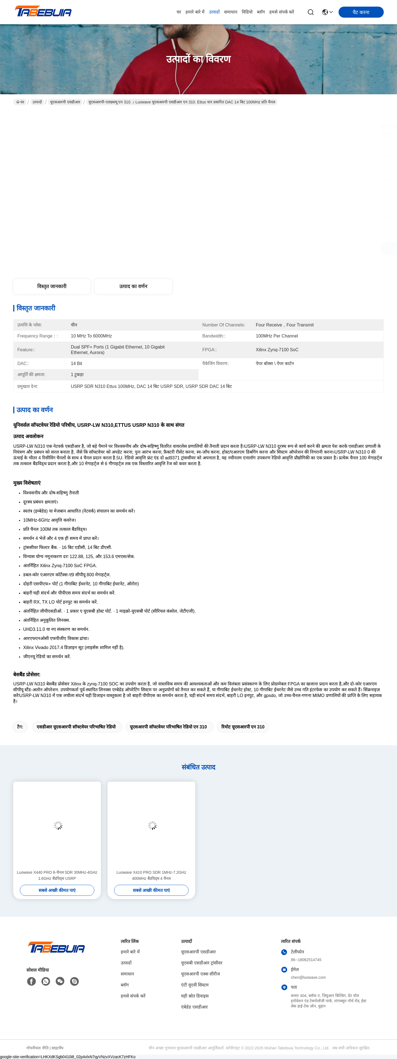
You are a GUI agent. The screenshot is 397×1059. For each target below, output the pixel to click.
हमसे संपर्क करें (281, 12)
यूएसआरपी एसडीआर (65, 102)
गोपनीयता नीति (37, 1048)
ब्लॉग (261, 12)
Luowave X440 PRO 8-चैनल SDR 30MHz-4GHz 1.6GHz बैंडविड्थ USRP (57, 875)
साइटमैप (57, 1048)
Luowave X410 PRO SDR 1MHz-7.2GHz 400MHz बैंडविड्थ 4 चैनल (151, 875)
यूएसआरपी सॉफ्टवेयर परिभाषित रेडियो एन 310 (168, 727)
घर (179, 12)
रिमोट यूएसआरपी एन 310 (242, 727)
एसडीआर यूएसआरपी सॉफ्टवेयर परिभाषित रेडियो (76, 727)
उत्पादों (214, 12)
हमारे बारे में (195, 12)
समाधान (230, 12)
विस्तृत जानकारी (51, 286)
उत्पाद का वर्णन (133, 286)
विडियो (247, 12)
